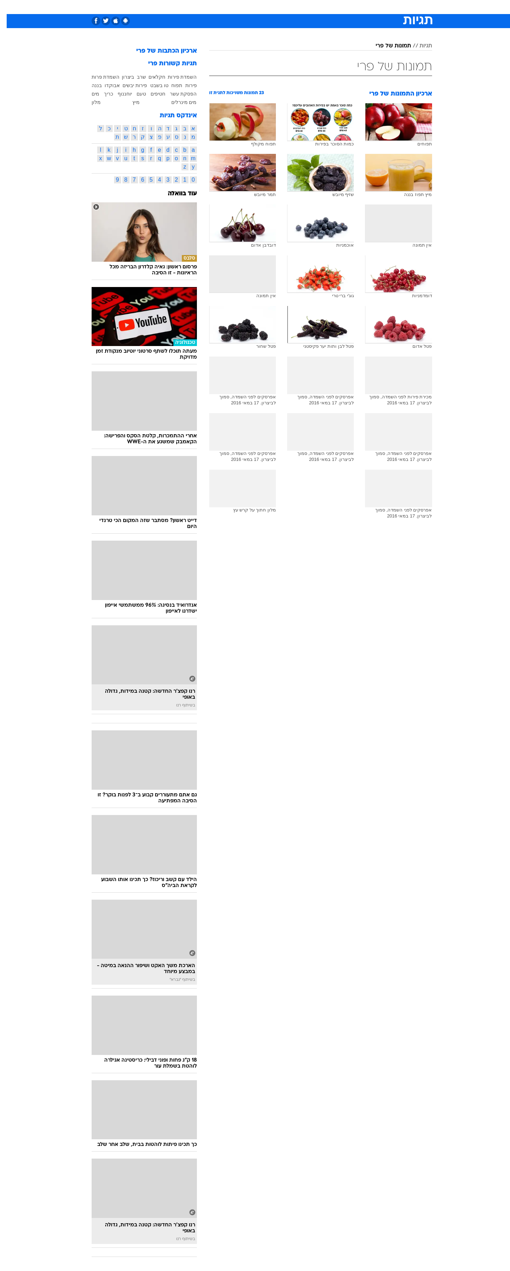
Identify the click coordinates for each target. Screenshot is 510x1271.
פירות (184, 85)
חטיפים (151, 94)
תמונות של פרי (386, 46)
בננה (90, 85)
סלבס (310, 6)
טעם (134, 94)
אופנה (175, 6)
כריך (101, 94)
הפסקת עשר (176, 94)
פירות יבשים (128, 85)
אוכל (272, 6)
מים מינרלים (177, 102)
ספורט (356, 6)
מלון (89, 102)
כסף (291, 6)
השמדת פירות (175, 77)
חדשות (379, 6)
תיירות (227, 6)
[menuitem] (375, 7)
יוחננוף (118, 94)
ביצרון (121, 77)
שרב (134, 77)
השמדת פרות (99, 77)
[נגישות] (9, 7)
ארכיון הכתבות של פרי (160, 51)
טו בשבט (153, 85)
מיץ (129, 102)
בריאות (251, 6)
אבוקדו (105, 85)
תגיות (419, 46)
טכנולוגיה (200, 6)
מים (89, 94)
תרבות (332, 6)
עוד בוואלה (175, 194)
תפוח (170, 85)
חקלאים (150, 77)
